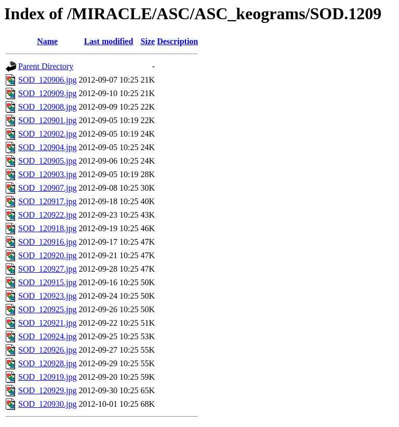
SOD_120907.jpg (47, 187)
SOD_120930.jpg (47, 403)
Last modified (109, 41)
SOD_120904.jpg (47, 147)
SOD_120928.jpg (47, 363)
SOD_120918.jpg (47, 228)
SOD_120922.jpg (47, 214)
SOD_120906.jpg (47, 79)
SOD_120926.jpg (47, 349)
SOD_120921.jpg (47, 322)
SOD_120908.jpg (47, 106)
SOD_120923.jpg (47, 295)
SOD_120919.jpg (47, 376)
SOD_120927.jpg (47, 268)
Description (177, 41)
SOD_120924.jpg (47, 336)
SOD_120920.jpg (47, 255)
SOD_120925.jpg (47, 309)
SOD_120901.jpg (47, 120)
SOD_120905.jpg (47, 160)
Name (47, 41)
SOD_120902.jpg (47, 133)
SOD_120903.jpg (47, 174)
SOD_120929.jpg (47, 390)
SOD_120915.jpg (47, 282)
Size (148, 41)
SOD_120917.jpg (47, 201)
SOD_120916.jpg (47, 241)
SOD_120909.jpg (47, 93)
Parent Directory (45, 66)
